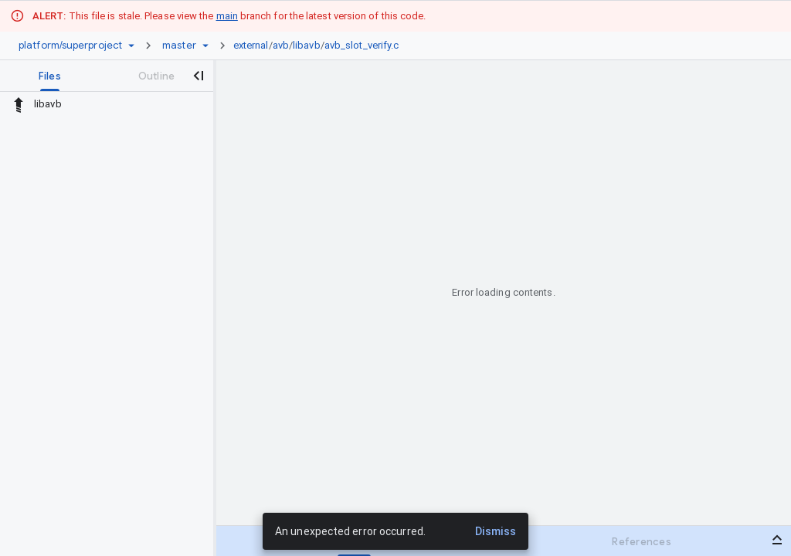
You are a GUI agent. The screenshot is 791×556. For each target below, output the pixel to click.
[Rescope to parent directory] (18, 104)
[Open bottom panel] (777, 540)
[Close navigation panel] (197, 75)
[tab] (50, 75)
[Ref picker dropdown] (205, 45)
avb (281, 45)
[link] (320, 45)
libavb (307, 45)
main (227, 16)
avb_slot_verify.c (361, 45)
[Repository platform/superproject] (70, 45)
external (251, 45)
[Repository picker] (131, 45)
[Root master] (179, 45)
